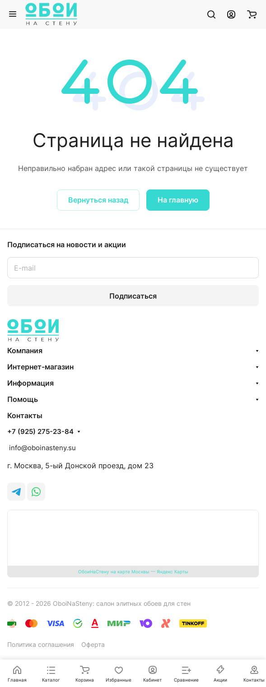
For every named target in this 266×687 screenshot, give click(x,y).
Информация (30, 382)
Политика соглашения (40, 644)
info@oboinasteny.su (41, 447)
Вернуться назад (98, 199)
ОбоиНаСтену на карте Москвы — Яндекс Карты (133, 571)
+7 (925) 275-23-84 (40, 432)
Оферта (93, 644)
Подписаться (133, 295)
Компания (24, 350)
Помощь (22, 399)
